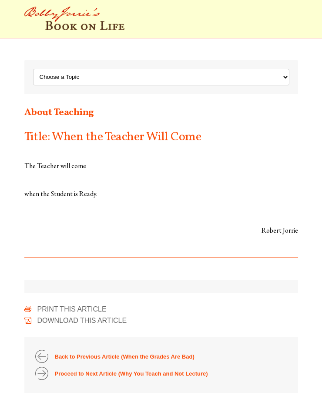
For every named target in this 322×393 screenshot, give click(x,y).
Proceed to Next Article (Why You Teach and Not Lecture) (131, 373)
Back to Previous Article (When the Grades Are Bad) (125, 356)
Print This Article (72, 309)
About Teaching (59, 112)
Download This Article (82, 320)
